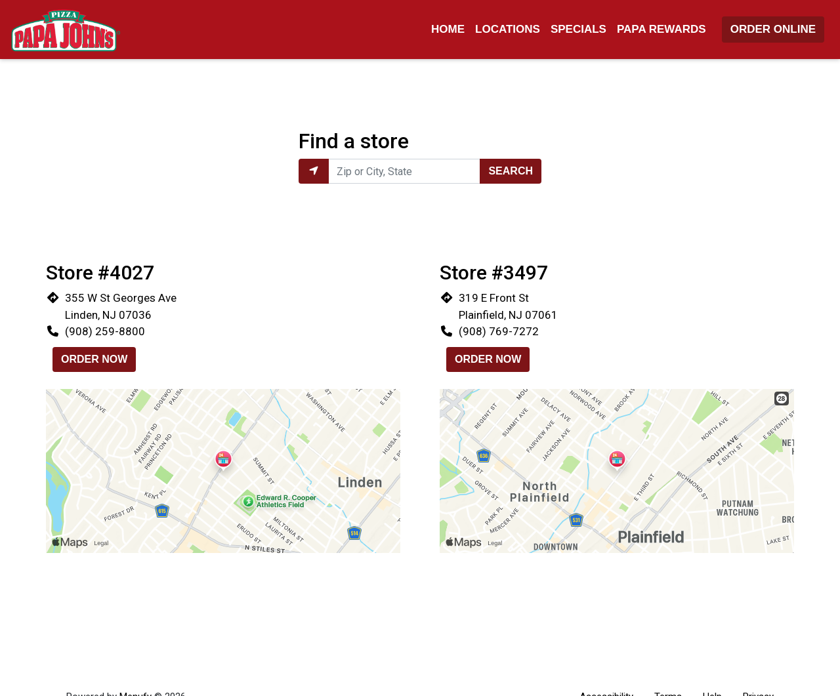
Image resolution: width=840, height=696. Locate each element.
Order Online (773, 29)
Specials (578, 29)
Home (448, 29)
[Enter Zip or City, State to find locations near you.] (404, 171)
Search (510, 170)
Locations (507, 29)
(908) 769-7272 (499, 331)
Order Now (94, 359)
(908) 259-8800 (105, 331)
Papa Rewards (661, 29)
